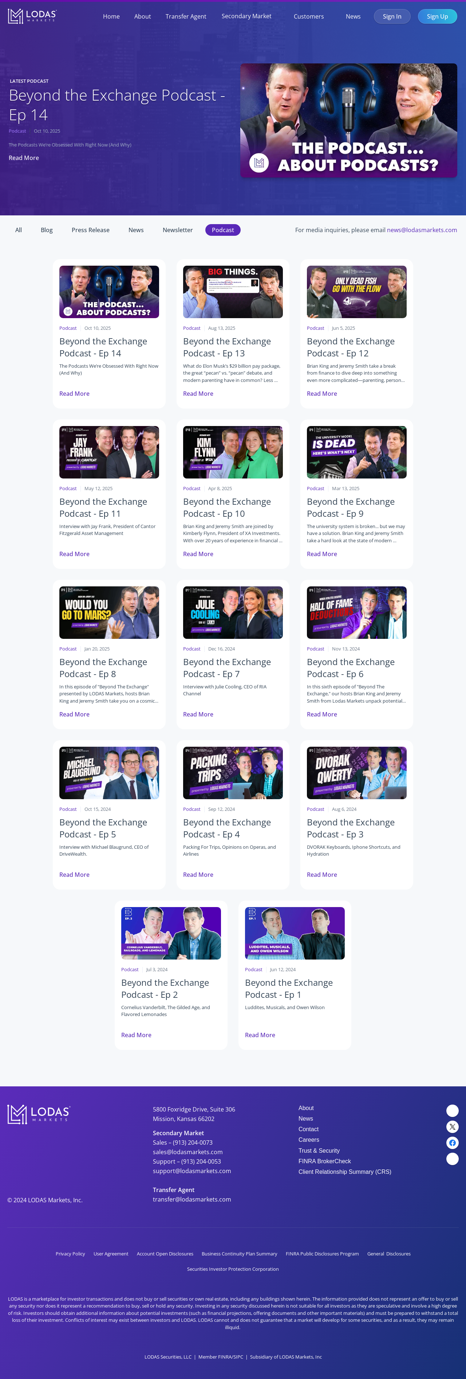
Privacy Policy (70, 1253)
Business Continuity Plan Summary (239, 1253)
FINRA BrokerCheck (325, 1161)
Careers (309, 1140)
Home (111, 16)
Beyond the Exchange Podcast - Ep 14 (119, 104)
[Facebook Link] (452, 1143)
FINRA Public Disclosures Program (322, 1253)
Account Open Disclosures (165, 1253)
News (353, 16)
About (142, 16)
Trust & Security (319, 1151)
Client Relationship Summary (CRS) (345, 1172)
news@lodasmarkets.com (422, 230)
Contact (309, 1129)
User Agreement (111, 1253)
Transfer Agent (186, 16)
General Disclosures (389, 1253)
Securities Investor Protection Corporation (233, 1269)
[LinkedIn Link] (452, 1111)
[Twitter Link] (452, 1127)
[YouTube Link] (452, 1159)
